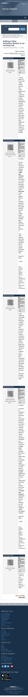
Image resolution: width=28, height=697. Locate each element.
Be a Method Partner (6, 660)
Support (22, 1)
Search (22, 29)
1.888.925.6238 (20, 689)
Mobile (2, 624)
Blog (6, 1)
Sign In (23, 3)
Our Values (3, 632)
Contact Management (6, 622)
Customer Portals (5, 625)
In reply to (22, 140)
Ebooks (3, 646)
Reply (22, 70)
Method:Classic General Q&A (9, 36)
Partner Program (17, 1)
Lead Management (5, 613)
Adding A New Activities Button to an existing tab (13, 36)
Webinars (10, 21)
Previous (22, 53)
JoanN (18, 47)
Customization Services (6, 657)
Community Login (10, 26)
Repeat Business (5, 616)
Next (23, 55)
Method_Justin (10, 142)
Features (3, 621)
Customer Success (5, 633)
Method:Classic (16, 34)
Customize (26, 1)
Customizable (4, 619)
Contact (22, 72)
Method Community (7, 34)
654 (11, 156)
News (2, 638)
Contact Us (3, 639)
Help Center (3, 21)
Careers (3, 636)
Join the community (20, 26)
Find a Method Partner (6, 659)
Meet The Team (5, 635)
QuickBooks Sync (5, 618)
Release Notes (21, 21)
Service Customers (5, 615)
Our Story (3, 630)
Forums (15, 21)
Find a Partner (10, 1)
